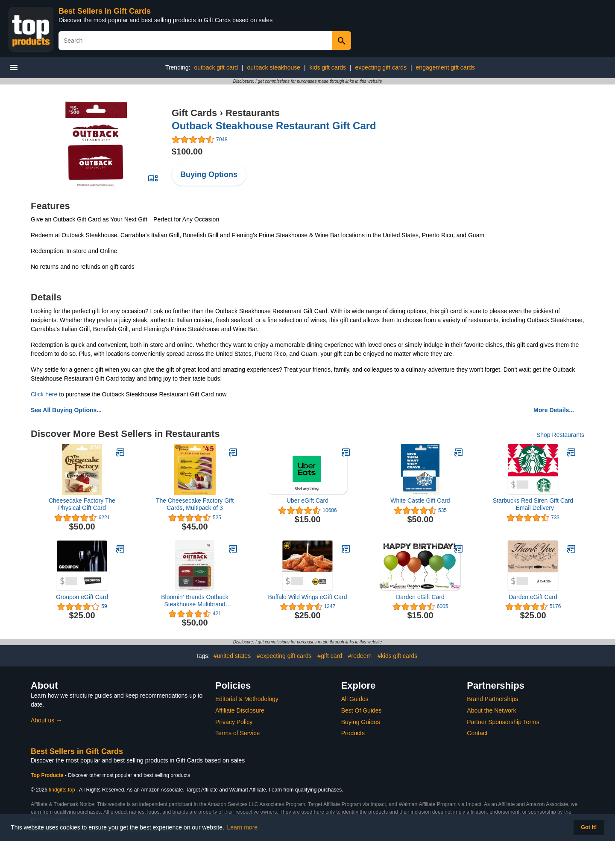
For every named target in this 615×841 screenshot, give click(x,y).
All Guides (355, 698)
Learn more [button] (242, 827)
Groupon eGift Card (82, 597)
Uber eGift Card (307, 500)
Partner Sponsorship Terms (503, 722)
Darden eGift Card (420, 597)
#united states (232, 655)
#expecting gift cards (284, 655)
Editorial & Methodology (246, 698)
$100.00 (187, 151)
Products (353, 733)
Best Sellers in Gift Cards (105, 11)
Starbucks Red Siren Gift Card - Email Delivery (533, 504)
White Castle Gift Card (420, 500)
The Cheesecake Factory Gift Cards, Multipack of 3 (195, 504)
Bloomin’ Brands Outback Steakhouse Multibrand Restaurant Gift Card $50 (194, 601)
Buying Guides (360, 722)
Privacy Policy (233, 722)
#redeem (360, 655)
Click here (44, 394)
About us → (46, 720)
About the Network (491, 710)
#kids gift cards (397, 655)
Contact (477, 733)
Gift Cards (194, 113)
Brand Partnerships (492, 698)
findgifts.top (62, 790)
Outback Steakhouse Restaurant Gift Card (274, 125)
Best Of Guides (361, 710)
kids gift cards (328, 67)
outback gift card (216, 67)
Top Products (48, 775)
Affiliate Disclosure (239, 710)
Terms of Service (237, 733)
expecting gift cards (381, 67)
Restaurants (253, 113)
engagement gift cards (445, 67)
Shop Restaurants (560, 434)
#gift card (329, 655)
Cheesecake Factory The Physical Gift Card (82, 504)
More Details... (553, 410)
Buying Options (208, 174)
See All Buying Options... (66, 410)
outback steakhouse (274, 67)
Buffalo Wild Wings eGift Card (307, 597)
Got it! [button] (589, 827)
